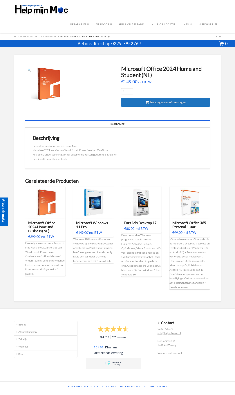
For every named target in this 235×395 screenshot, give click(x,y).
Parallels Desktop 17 (140, 223)
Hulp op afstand (107, 386)
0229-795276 (124, 43)
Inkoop (22, 324)
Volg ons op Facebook (170, 352)
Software (51, 36)
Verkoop (89, 386)
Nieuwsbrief (158, 386)
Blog (21, 354)
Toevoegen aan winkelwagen (168, 102)
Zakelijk (22, 339)
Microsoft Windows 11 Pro (92, 225)
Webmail (23, 346)
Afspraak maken (27, 331)
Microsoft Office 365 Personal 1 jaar (189, 225)
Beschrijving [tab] (117, 123)
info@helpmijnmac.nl (169, 333)
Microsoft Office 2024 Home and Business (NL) (41, 227)
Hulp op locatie (130, 386)
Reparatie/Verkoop (31, 36)
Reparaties (75, 386)
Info (146, 386)
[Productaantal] (127, 91)
